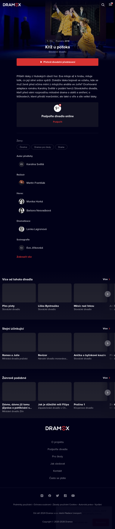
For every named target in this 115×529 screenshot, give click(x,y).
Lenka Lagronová (33, 229)
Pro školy (57, 456)
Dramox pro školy (42, 147)
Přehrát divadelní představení (59, 62)
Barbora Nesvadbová (35, 210)
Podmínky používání (22, 504)
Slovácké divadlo (57, 51)
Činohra (23, 147)
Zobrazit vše (24, 257)
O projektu (57, 442)
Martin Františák (32, 183)
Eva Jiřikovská (31, 247)
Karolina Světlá (31, 164)
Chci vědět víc (80, 519)
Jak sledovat (57, 463)
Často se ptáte (57, 478)
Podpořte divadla (57, 449)
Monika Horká (31, 201)
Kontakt (57, 471)
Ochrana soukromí (42, 504)
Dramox (12, 5)
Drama (61, 147)
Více (105, 279)
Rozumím (101, 519)
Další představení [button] (107, 301)
